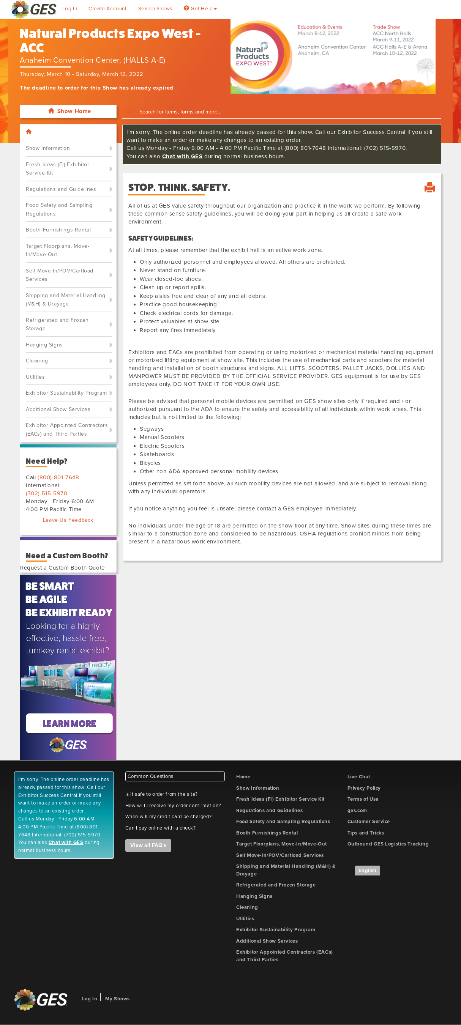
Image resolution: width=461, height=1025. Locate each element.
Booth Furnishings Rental (58, 230)
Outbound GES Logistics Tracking (388, 844)
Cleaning (37, 360)
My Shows (117, 999)
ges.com (357, 811)
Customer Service (368, 822)
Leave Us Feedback (68, 520)
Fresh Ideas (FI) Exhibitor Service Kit (58, 168)
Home (243, 777)
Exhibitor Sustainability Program (66, 393)
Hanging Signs (44, 345)
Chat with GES (182, 156)
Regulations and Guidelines (61, 189)
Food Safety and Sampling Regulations (59, 209)
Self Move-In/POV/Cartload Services (59, 275)
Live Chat (358, 777)
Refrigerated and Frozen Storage (57, 324)
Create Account (107, 9)
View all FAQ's (148, 845)
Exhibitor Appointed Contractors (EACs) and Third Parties (67, 429)
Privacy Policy (364, 788)
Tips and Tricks (365, 833)
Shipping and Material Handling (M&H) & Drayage (66, 299)
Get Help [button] (200, 9)
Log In (69, 9)
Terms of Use (363, 799)
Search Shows (155, 9)
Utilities (35, 377)
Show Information (48, 148)
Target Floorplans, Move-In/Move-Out (57, 250)
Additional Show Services (58, 409)
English (367, 871)
